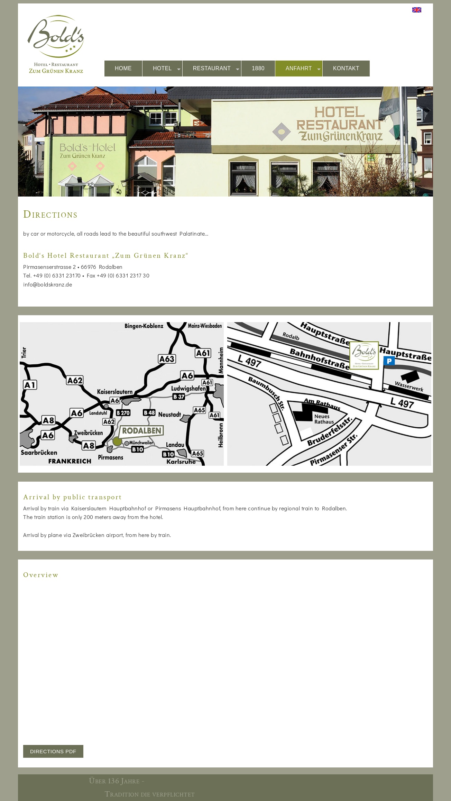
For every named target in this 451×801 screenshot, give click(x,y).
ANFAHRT (303, 68)
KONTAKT (346, 68)
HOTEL (167, 68)
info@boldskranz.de (47, 284)
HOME (123, 68)
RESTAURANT (216, 68)
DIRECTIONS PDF (53, 751)
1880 (258, 68)
